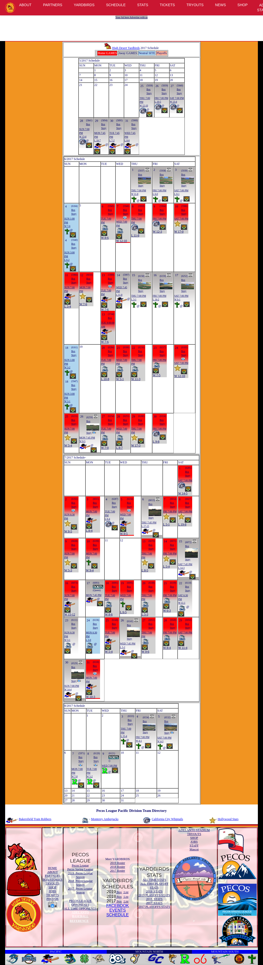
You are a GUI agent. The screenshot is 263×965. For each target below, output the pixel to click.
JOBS (52, 891)
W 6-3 (167, 610)
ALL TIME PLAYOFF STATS (154, 885)
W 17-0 (178, 231)
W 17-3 (135, 445)
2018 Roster (117, 867)
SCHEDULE (115, 5)
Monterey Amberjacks (105, 819)
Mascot (194, 849)
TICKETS (167, 5)
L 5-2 (122, 647)
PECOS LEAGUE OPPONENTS (80, 903)
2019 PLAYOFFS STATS (154, 895)
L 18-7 (97, 140)
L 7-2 (111, 140)
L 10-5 (158, 102)
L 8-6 (127, 140)
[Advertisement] (132, 27)
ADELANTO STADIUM (194, 830)
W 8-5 (82, 441)
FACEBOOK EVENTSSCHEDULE (117, 910)
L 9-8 (156, 441)
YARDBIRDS (84, 5)
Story (149, 93)
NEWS (220, 5)
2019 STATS (154, 891)
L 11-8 (135, 235)
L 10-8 (105, 379)
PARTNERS (52, 5)
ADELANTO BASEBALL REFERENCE (79, 917)
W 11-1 (181, 603)
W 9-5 (124, 533)
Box (149, 89)
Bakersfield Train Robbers (35, 819)
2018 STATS (154, 899)
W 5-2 (90, 776)
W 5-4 (68, 445)
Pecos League (80, 865)
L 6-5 (123, 612)
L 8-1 (176, 194)
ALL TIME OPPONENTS (80, 908)
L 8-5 (145, 570)
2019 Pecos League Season (80, 875)
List (126, 892)
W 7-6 (67, 226)
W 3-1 (67, 401)
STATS (142, 5)
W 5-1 (120, 379)
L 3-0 (88, 640)
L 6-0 (155, 194)
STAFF (194, 845)
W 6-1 (177, 299)
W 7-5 (156, 375)
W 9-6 (145, 651)
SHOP (242, 5)
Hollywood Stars (228, 819)
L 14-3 (181, 568)
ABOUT (25, 5)
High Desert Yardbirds (122, 48)
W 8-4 (167, 648)
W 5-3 (68, 570)
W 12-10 (144, 105)
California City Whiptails (167, 819)
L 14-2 (156, 299)
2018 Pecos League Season (80, 883)
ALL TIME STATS (154, 880)
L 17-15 (145, 526)
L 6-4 (107, 519)
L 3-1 (133, 299)
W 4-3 (160, 741)
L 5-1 (166, 524)
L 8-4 (89, 530)
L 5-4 (67, 306)
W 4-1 (139, 741)
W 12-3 (157, 231)
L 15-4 (124, 736)
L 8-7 (119, 448)
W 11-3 (135, 379)
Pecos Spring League (80, 869)
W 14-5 (182, 493)
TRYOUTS (195, 5)
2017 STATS (154, 903)
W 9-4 (90, 570)
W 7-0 (105, 448)
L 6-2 (67, 260)
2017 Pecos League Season (80, 890)
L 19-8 (182, 524)
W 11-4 (182, 648)
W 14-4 (68, 689)
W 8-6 (105, 238)
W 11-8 (134, 194)
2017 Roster (117, 870)
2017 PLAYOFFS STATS (154, 907)
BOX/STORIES (52, 879)
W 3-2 (67, 367)
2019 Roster (117, 863)
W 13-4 (173, 102)
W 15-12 (69, 614)
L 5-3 (145, 614)
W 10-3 (90, 697)
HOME (52, 868)
